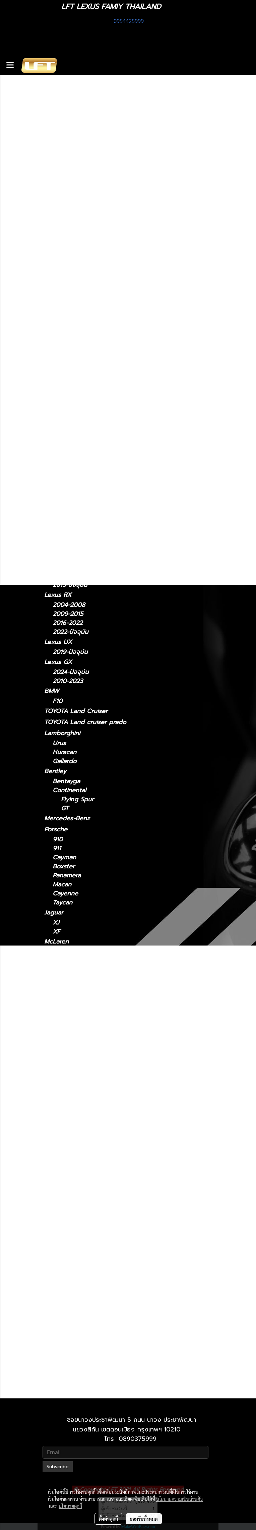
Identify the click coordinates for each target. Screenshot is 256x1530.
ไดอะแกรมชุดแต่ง (66, 307)
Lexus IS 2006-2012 (89, 1118)
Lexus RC (57, 574)
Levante (64, 989)
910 (58, 839)
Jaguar (53, 912)
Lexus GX (58, 662)
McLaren (56, 941)
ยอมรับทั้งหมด (144, 1519)
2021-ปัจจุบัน (70, 381)
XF (56, 931)
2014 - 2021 (69, 477)
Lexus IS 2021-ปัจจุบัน (91, 1109)
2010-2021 (67, 1390)
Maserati (56, 970)
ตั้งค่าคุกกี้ (108, 1519)
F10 (57, 701)
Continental (69, 790)
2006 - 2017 (70, 564)
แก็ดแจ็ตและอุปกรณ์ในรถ (76, 329)
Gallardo (64, 761)
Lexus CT (57, 351)
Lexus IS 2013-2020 (89, 1127)
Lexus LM (58, 496)
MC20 (61, 980)
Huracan (64, 752)
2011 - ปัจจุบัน (72, 361)
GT (65, 808)
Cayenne (65, 893)
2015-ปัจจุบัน (70, 584)
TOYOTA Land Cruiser (76, 711)
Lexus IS (56, 371)
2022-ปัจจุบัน (70, 486)
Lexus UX (58, 642)
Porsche (55, 829)
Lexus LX (66, 1208)
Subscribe (58, 1466)
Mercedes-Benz (67, 818)
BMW (51, 691)
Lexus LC (57, 525)
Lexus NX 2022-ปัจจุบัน (93, 1253)
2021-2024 (67, 515)
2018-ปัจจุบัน (70, 535)
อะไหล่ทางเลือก (63, 340)
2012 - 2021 (69, 448)
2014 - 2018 (69, 428)
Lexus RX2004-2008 (91, 1289)
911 (57, 848)
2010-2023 (68, 681)
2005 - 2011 (69, 457)
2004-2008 (69, 605)
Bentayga (66, 781)
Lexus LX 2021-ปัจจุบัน (93, 1226)
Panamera (67, 875)
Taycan (62, 902)
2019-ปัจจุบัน (70, 652)
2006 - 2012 (70, 399)
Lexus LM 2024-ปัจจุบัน (94, 1154)
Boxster (64, 866)
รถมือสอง (57, 1017)
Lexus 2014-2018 (85, 1063)
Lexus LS (57, 545)
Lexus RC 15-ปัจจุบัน (89, 1271)
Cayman (64, 857)
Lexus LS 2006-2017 (90, 1190)
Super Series (71, 951)
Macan (62, 884)
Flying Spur (77, 799)
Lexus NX (58, 467)
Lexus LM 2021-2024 (91, 1145)
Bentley (55, 771)
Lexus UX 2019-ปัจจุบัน (93, 1334)
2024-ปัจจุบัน (70, 506)
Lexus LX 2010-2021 (90, 1217)
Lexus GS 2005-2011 (90, 1081)
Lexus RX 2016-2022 (90, 1307)
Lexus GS (57, 438)
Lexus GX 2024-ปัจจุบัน (94, 1352)
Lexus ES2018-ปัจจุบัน (91, 1054)
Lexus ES (57, 409)
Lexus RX (57, 595)
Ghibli (61, 1007)
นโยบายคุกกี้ (70, 1506)
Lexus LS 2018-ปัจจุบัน (92, 1199)
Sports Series (72, 960)
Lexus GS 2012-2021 (90, 1090)
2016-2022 (67, 623)
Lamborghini (62, 733)
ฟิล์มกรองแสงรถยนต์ (72, 318)
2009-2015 (68, 614)
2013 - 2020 (70, 390)
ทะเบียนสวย (59, 285)
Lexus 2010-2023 (85, 1361)
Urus (59, 743)
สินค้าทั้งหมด (60, 296)
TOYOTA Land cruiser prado (85, 722)
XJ (56, 922)
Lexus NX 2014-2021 (90, 1244)
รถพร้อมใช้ (58, 274)
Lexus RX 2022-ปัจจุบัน (93, 1316)
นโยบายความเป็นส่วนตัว (179, 1499)
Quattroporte (72, 998)
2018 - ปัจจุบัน (72, 419)
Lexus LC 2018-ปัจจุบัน (93, 1172)
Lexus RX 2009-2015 (91, 1298)
